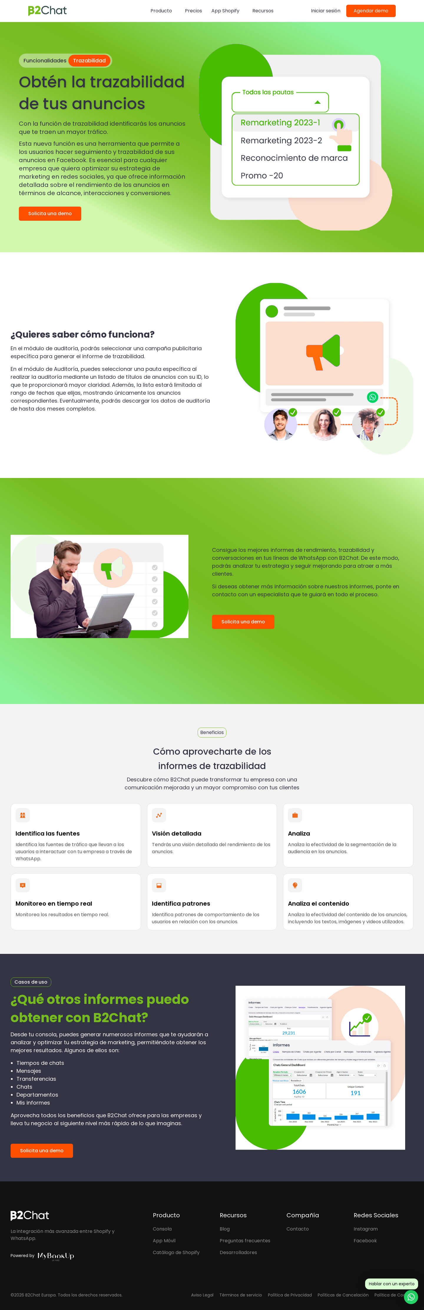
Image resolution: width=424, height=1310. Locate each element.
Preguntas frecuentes (245, 1240)
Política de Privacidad (290, 1295)
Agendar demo (371, 10)
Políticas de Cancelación (343, 1295)
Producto (161, 10)
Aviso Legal (202, 1295)
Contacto (297, 1229)
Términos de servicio (240, 1295)
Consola (162, 1229)
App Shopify (225, 10)
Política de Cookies (394, 1295)
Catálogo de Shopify (176, 1252)
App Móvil (164, 1240)
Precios (193, 10)
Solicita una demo (50, 213)
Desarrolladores (238, 1252)
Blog (225, 1229)
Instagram (366, 1229)
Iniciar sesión (325, 10)
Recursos (263, 10)
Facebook (365, 1240)
